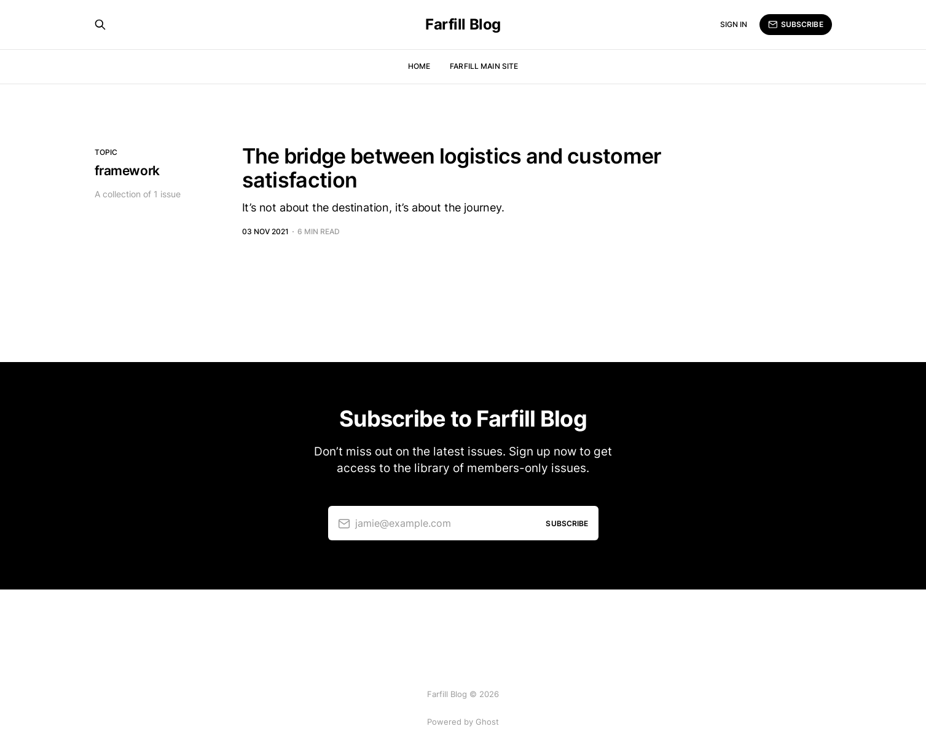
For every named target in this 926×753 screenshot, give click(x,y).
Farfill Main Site (484, 66)
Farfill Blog (462, 24)
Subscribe (795, 25)
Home (419, 66)
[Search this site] (100, 24)
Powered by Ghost (463, 722)
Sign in (734, 24)
